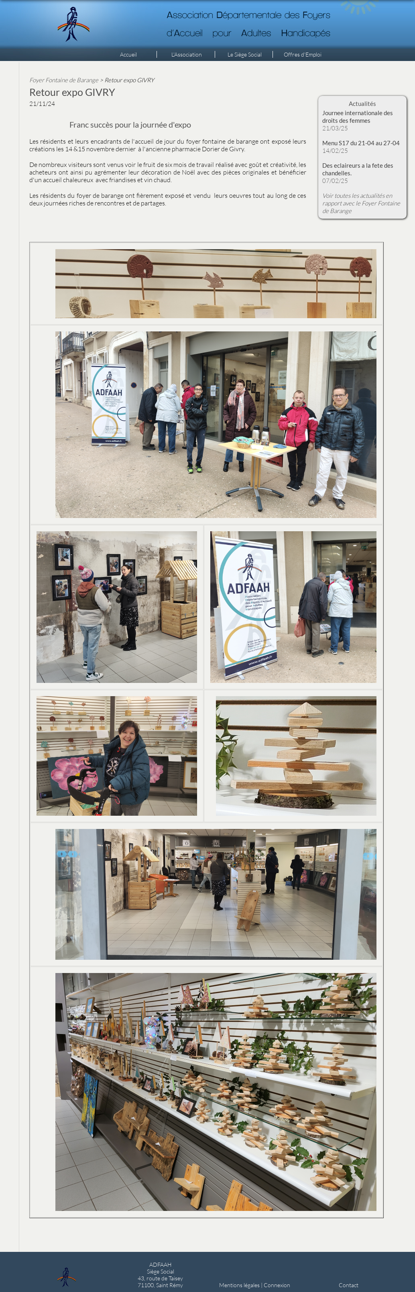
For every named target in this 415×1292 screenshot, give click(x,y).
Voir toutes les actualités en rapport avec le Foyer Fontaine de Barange (361, 203)
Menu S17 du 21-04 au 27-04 (361, 142)
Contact (348, 1285)
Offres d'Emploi (302, 54)
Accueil (128, 54)
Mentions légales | (241, 1285)
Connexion (277, 1285)
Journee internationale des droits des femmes (357, 116)
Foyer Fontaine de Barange (63, 79)
